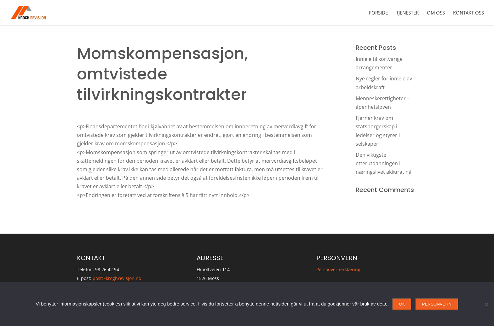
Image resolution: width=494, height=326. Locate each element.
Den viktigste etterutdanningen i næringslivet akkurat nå (383, 163)
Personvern (436, 304)
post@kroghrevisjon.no (117, 278)
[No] (486, 304)
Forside (378, 13)
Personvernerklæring (338, 269)
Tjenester (407, 13)
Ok (402, 304)
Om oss (436, 13)
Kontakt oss (468, 13)
